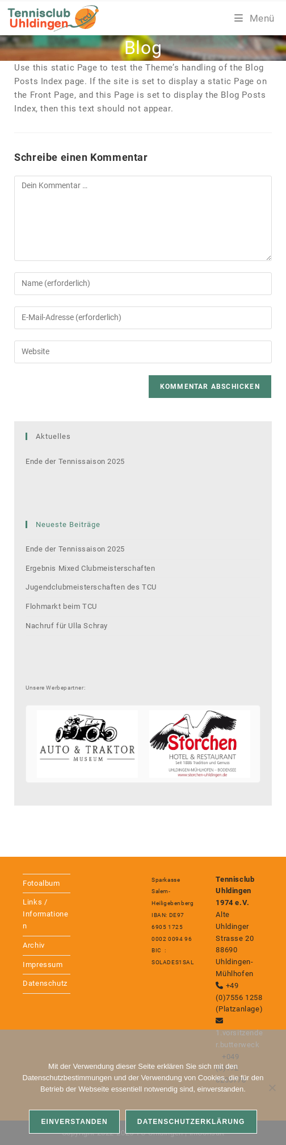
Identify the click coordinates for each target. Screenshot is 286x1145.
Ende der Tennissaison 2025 (75, 461)
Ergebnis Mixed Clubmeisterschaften (90, 568)
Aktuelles (53, 436)
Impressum (42, 964)
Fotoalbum (41, 883)
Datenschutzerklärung (191, 1122)
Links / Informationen (45, 914)
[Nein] (271, 1087)
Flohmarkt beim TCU (61, 606)
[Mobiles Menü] (254, 18)
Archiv (34, 945)
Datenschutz (45, 983)
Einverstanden (74, 1122)
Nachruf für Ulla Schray (67, 625)
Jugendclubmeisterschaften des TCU (91, 587)
